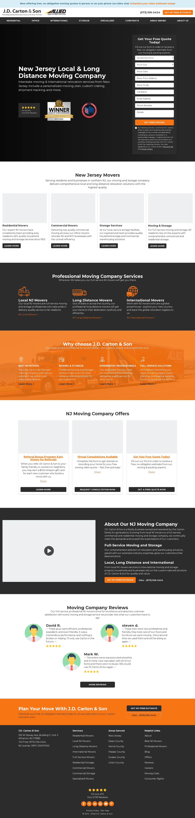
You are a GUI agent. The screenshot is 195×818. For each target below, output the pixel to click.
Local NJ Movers (81, 741)
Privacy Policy (147, 149)
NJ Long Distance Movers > (87, 317)
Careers (149, 768)
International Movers (84, 751)
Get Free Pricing (154, 122)
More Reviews (97, 684)
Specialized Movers (83, 778)
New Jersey (115, 735)
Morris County (116, 746)
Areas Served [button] (158, 20)
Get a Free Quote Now (152, 489)
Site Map (104, 810)
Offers (148, 757)
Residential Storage (83, 762)
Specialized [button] (107, 20)
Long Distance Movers (85, 746)
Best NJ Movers (153, 741)
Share (43, 481)
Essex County (116, 741)
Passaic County (117, 751)
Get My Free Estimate (120, 580)
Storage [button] (84, 20)
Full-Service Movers (84, 757)
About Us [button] (182, 20)
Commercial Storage (84, 773)
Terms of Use (168, 147)
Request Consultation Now (97, 489)
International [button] (59, 20)
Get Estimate (178, 12)
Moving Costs (152, 773)
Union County (116, 762)
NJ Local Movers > (28, 314)
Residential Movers (83, 735)
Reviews (149, 762)
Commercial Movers (84, 768)
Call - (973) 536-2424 (151, 580)
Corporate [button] (132, 20)
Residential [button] (14, 20)
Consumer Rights (154, 778)
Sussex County (117, 757)
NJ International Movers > (141, 317)
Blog (147, 751)
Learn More (26, 384)
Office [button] (35, 20)
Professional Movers (156, 746)
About (148, 735)
